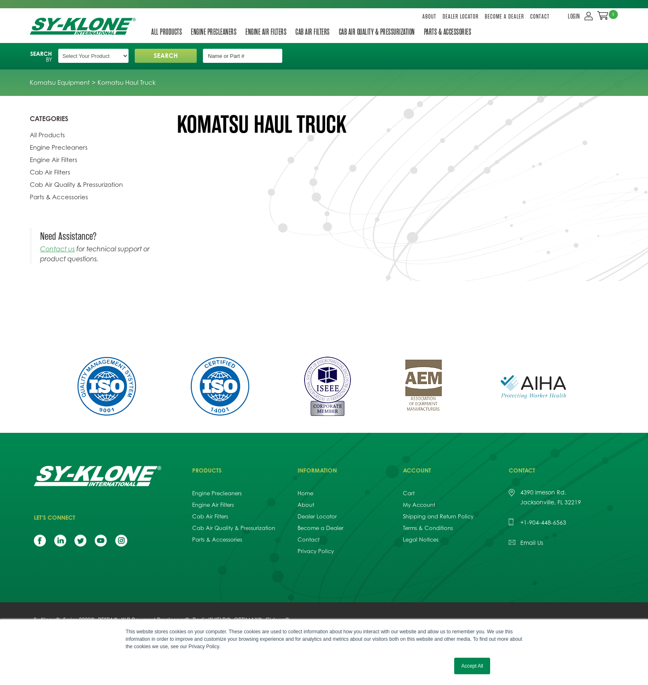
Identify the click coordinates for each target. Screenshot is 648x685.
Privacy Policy (316, 551)
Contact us (57, 249)
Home (305, 493)
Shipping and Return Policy (438, 516)
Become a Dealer (504, 16)
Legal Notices (420, 539)
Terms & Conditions (428, 528)
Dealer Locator (461, 16)
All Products (166, 31)
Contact (540, 16)
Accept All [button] (472, 666)
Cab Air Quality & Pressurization (377, 31)
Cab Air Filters (312, 31)
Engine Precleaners (213, 31)
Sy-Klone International (84, 26)
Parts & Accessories (448, 31)
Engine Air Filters (265, 31)
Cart (409, 493)
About (429, 16)
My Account (419, 504)
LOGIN (574, 16)
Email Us (531, 542)
